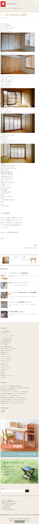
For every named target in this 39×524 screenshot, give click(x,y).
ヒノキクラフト (34, 248)
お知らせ (4, 333)
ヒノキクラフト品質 (6, 358)
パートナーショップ (6, 367)
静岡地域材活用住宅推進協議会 (6, 173)
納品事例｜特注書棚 (5, 389)
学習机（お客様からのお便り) (8, 348)
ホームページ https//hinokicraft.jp (9, 232)
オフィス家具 (4, 344)
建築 (36, 245)
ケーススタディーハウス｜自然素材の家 (18, 273)
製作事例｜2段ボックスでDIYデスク (8, 403)
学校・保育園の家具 (6, 341)
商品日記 (4, 354)
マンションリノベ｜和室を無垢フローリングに (19, 302)
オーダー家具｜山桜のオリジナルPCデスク (10, 399)
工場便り (3, 369)
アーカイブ (3, 409)
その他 (3, 377)
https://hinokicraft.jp (12, 510)
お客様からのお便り (6, 350)
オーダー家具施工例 (6, 339)
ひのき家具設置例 (5, 331)
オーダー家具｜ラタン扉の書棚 (7, 386)
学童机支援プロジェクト (7, 375)
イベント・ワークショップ (7, 335)
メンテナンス (4, 362)
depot (3, 371)
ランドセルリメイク (6, 337)
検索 (27, 491)
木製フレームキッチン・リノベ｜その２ (18, 283)
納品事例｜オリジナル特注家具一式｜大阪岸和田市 (12, 388)
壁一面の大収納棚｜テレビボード (16, 312)
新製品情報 (4, 352)
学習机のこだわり (5, 360)
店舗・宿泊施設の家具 (6, 346)
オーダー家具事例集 (5, 213)
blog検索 (2, 488)
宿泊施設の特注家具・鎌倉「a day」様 (9, 401)
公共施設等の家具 (5, 343)
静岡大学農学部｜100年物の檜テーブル (9, 397)
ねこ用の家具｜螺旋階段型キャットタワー (10, 393)
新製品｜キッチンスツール (6, 395)
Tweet (2, 238)
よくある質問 (4, 366)
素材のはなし (4, 364)
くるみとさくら (5, 356)
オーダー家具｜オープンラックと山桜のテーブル (11, 391)
